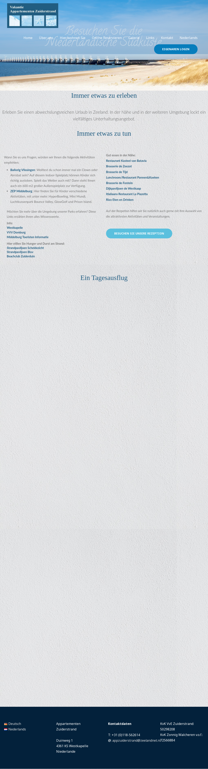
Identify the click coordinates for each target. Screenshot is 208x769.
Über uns (46, 42)
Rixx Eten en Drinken (120, 199)
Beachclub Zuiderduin (21, 256)
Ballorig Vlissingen (22, 170)
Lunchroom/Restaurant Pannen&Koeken (132, 177)
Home (27, 42)
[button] (176, 54)
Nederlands (189, 42)
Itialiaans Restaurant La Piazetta (127, 194)
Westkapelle (15, 228)
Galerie (134, 42)
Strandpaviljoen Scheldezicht (25, 248)
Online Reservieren (107, 42)
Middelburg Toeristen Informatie (28, 237)
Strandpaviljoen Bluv (20, 252)
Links (150, 42)
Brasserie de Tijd (117, 172)
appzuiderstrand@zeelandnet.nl (137, 740)
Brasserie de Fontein (119, 183)
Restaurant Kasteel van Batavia (126, 160)
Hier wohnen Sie (72, 42)
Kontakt (167, 42)
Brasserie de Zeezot (119, 166)
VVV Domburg (16, 232)
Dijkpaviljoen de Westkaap (123, 188)
